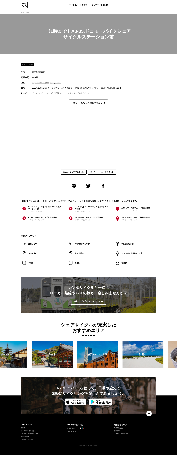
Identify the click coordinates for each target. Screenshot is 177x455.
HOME (23, 428)
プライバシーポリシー (121, 433)
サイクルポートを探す (78, 5)
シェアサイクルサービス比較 (29, 433)
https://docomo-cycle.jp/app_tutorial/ (46, 83)
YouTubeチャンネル (27, 439)
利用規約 (117, 431)
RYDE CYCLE (25, 12)
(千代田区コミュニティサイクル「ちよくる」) (70, 93)
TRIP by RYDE (72, 431)
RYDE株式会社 (118, 428)
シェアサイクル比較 (100, 5)
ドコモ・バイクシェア (41, 93)
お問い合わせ (25, 436)
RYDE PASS (71, 428)
